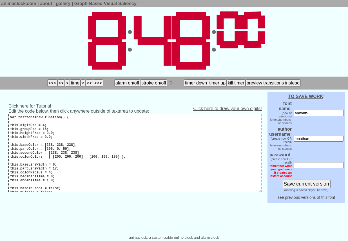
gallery (63, 3)
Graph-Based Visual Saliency (105, 3)
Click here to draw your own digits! (227, 108)
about (46, 3)
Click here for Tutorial (29, 106)
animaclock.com (18, 3)
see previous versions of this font (306, 197)
